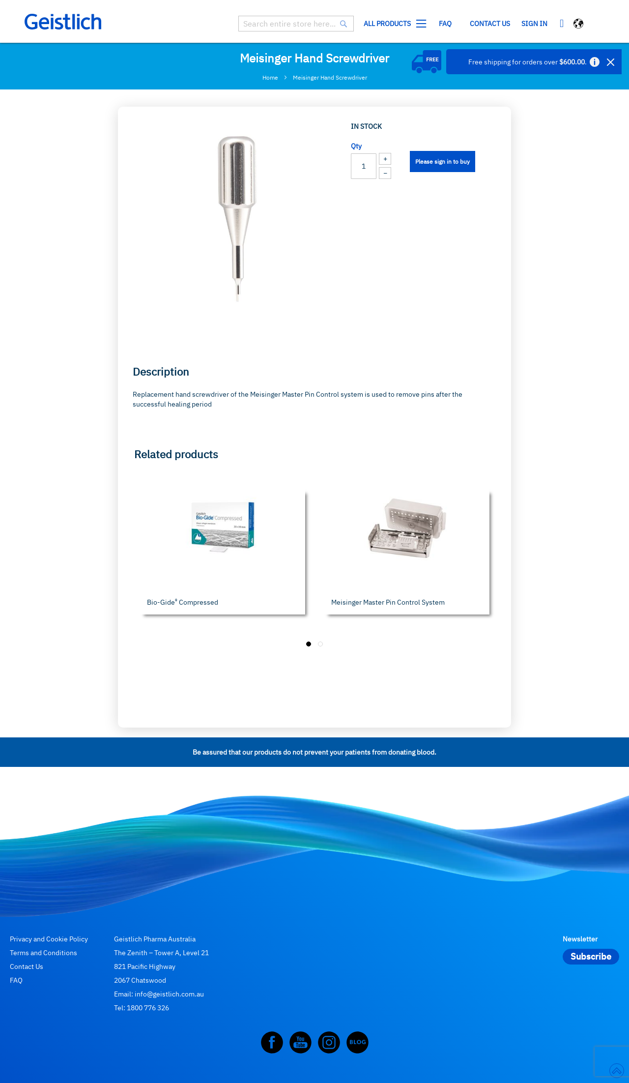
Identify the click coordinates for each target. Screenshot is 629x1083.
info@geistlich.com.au (169, 994)
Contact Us (26, 966)
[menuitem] (393, 24)
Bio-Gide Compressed (182, 602)
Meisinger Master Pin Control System (388, 602)
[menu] (437, 24)
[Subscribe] (591, 957)
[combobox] (296, 23)
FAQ (16, 980)
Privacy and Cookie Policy (49, 939)
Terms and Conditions (43, 952)
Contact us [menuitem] (490, 23)
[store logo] (63, 21)
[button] (579, 25)
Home (270, 77)
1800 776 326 (148, 1007)
